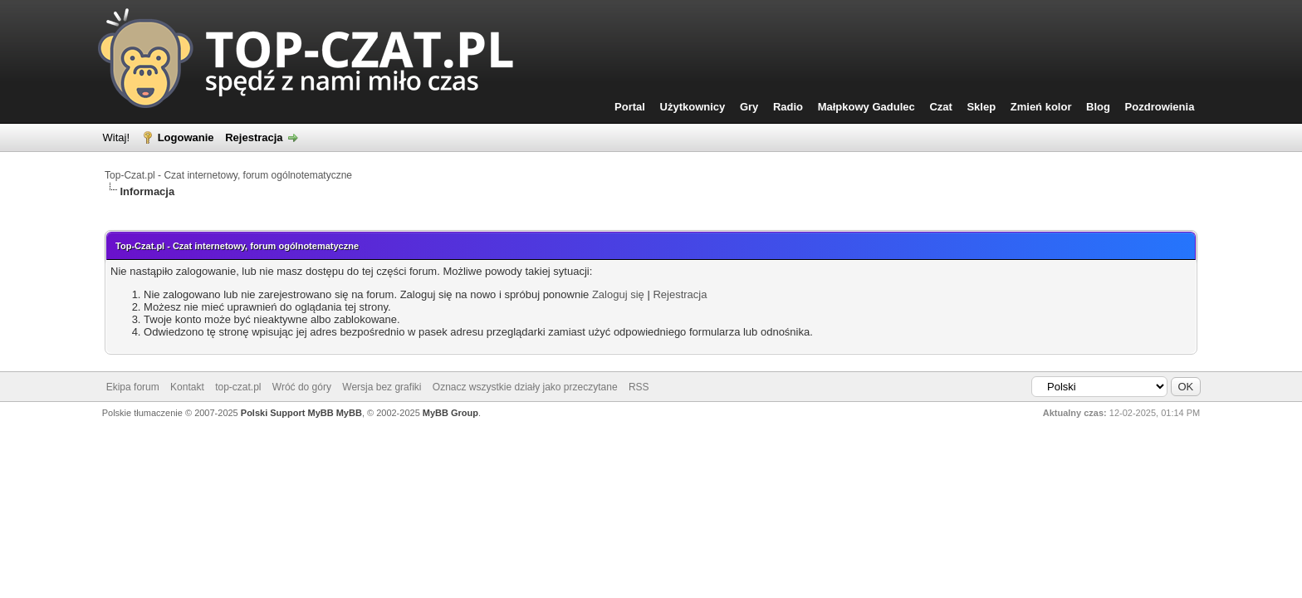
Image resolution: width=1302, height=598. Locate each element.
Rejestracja (253, 137)
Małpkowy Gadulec (866, 106)
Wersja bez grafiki (381, 387)
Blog (1098, 106)
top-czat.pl (238, 387)
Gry (749, 106)
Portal (629, 106)
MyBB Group (450, 413)
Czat (940, 106)
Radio (788, 106)
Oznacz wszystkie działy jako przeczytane (525, 387)
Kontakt (187, 387)
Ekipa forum (132, 387)
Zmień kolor (1041, 106)
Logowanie (186, 137)
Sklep (981, 106)
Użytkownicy (693, 106)
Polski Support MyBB (287, 413)
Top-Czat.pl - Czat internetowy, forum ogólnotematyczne (228, 175)
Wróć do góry (301, 387)
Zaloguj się (618, 294)
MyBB (349, 413)
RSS (639, 387)
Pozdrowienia (1160, 106)
